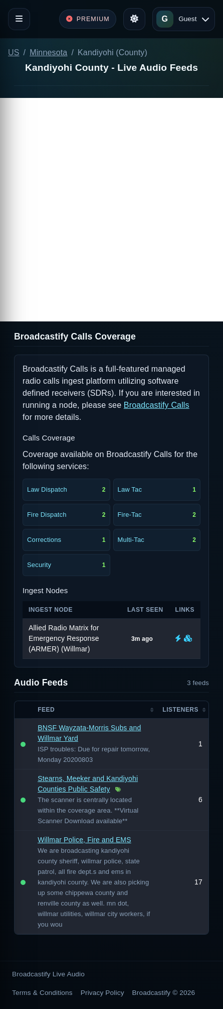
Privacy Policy (102, 992)
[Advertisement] (111, 209)
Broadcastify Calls (156, 405)
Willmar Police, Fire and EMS (84, 840)
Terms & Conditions (42, 992)
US (14, 52)
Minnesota (48, 52)
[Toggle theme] (134, 19)
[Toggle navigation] (19, 19)
